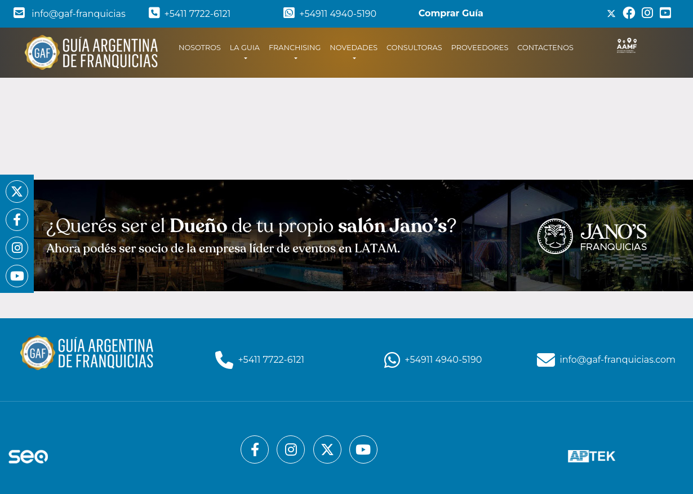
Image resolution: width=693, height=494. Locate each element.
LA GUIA (245, 47)
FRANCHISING (295, 47)
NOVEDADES (353, 47)
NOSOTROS (202, 47)
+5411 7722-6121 (190, 13)
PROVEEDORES (480, 47)
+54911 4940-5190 (329, 13)
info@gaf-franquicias (70, 13)
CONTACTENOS (545, 47)
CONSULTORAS (414, 47)
